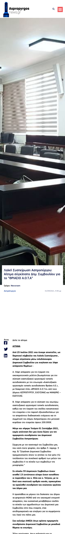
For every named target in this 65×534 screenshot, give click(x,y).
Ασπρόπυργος (10, 291)
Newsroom (15, 286)
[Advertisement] (32, 315)
